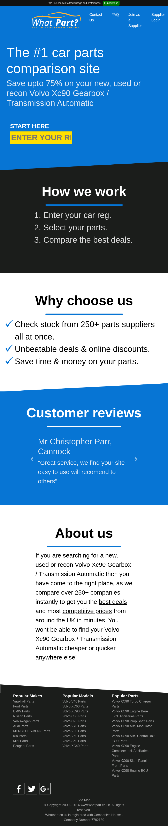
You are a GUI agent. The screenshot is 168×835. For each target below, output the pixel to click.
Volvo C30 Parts (74, 716)
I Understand (111, 3)
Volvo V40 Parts (74, 701)
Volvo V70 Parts (74, 726)
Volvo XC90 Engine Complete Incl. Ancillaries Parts (130, 751)
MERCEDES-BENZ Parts (31, 731)
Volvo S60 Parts (74, 741)
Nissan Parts (22, 716)
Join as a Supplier (135, 20)
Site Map (83, 800)
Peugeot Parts (23, 746)
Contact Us (95, 17)
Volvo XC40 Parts (75, 746)
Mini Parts (20, 741)
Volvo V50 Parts (74, 731)
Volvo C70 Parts (74, 721)
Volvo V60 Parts (74, 736)
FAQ (115, 15)
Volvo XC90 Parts (75, 711)
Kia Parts (19, 736)
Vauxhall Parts (23, 701)
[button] (32, 459)
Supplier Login (158, 17)
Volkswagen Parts (26, 721)
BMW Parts (21, 711)
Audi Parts (20, 726)
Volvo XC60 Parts (75, 706)
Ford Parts (21, 706)
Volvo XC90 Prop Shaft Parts (133, 721)
